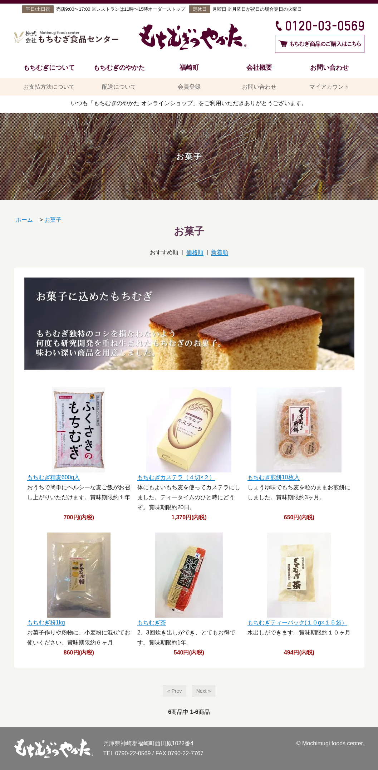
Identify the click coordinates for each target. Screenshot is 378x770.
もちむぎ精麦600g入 (53, 477)
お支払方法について (49, 87)
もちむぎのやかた (119, 67)
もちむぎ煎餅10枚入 (273, 477)
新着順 (219, 252)
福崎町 (189, 67)
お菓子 (53, 220)
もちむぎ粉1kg (46, 622)
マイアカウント (329, 87)
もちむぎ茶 (151, 622)
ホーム (24, 220)
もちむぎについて (49, 67)
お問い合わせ (329, 67)
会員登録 (189, 87)
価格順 (194, 252)
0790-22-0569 (133, 753)
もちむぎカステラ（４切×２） (176, 477)
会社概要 (259, 67)
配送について (119, 87)
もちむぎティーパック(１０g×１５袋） (297, 622)
